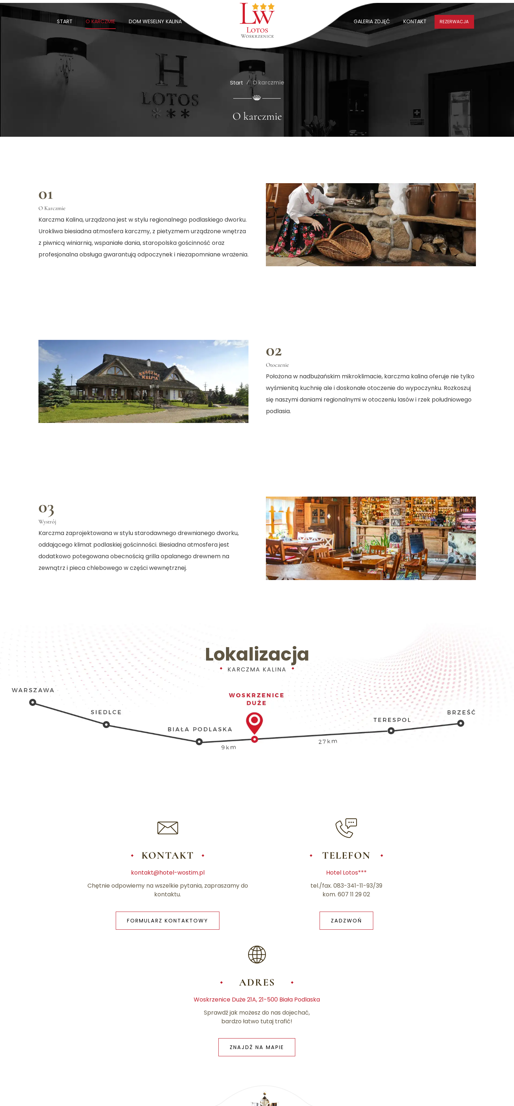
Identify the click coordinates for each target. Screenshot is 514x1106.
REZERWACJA (454, 21)
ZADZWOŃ (257, 922)
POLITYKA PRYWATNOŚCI (149, 1010)
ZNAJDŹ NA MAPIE (402, 922)
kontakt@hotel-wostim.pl (111, 874)
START (65, 21)
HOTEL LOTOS (390, 1023)
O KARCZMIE (101, 21)
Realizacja (428, 1094)
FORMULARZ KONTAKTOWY (111, 922)
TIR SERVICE (386, 1039)
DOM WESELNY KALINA (156, 21)
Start (236, 82)
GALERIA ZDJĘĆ (371, 21)
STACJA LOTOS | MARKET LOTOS (412, 1054)
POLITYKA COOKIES (211, 1010)
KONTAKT (414, 21)
